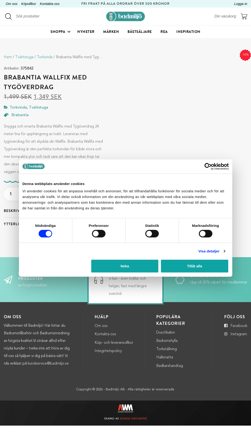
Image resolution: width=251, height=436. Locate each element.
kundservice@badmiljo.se (48, 374)
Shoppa (57, 32)
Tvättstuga (24, 57)
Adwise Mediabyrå (133, 429)
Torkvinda (45, 57)
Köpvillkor (28, 4)
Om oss (12, 4)
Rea (164, 32)
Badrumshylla (167, 351)
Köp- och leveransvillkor (114, 353)
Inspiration (188, 32)
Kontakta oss (49, 4)
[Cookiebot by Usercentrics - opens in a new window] (208, 166)
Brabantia (20, 115)
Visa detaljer (208, 251)
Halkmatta (164, 368)
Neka (124, 266)
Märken (111, 32)
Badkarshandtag (169, 376)
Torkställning (166, 359)
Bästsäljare (140, 32)
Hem (8, 57)
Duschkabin (165, 343)
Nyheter (86, 32)
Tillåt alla (194, 266)
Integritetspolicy (108, 361)
